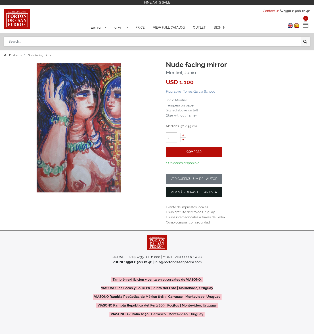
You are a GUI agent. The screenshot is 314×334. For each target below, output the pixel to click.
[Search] (305, 40)
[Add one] (183, 135)
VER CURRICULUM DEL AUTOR (194, 179)
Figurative (173, 92)
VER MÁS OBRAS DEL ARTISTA (194, 192)
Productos (15, 55)
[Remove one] (183, 140)
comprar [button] (193, 152)
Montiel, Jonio (181, 72)
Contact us (271, 11)
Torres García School (199, 92)
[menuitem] (140, 27)
